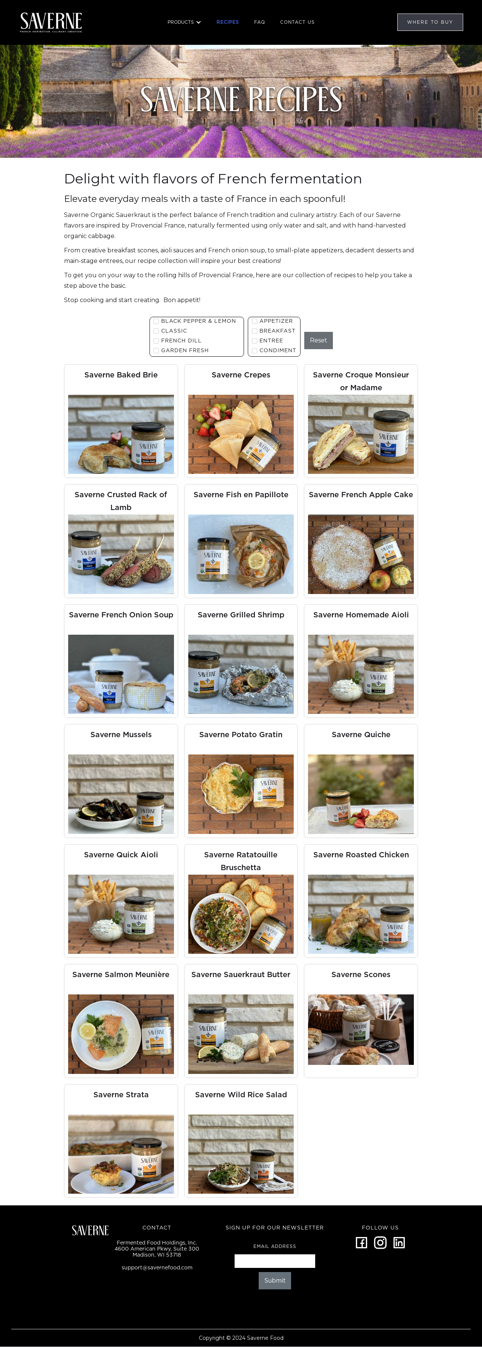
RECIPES (228, 22)
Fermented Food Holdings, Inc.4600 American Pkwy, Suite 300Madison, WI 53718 (156, 1249)
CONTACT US (297, 22)
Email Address (274, 1246)
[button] (184, 22)
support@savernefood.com (157, 1268)
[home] (52, 22)
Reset (318, 340)
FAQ (259, 22)
